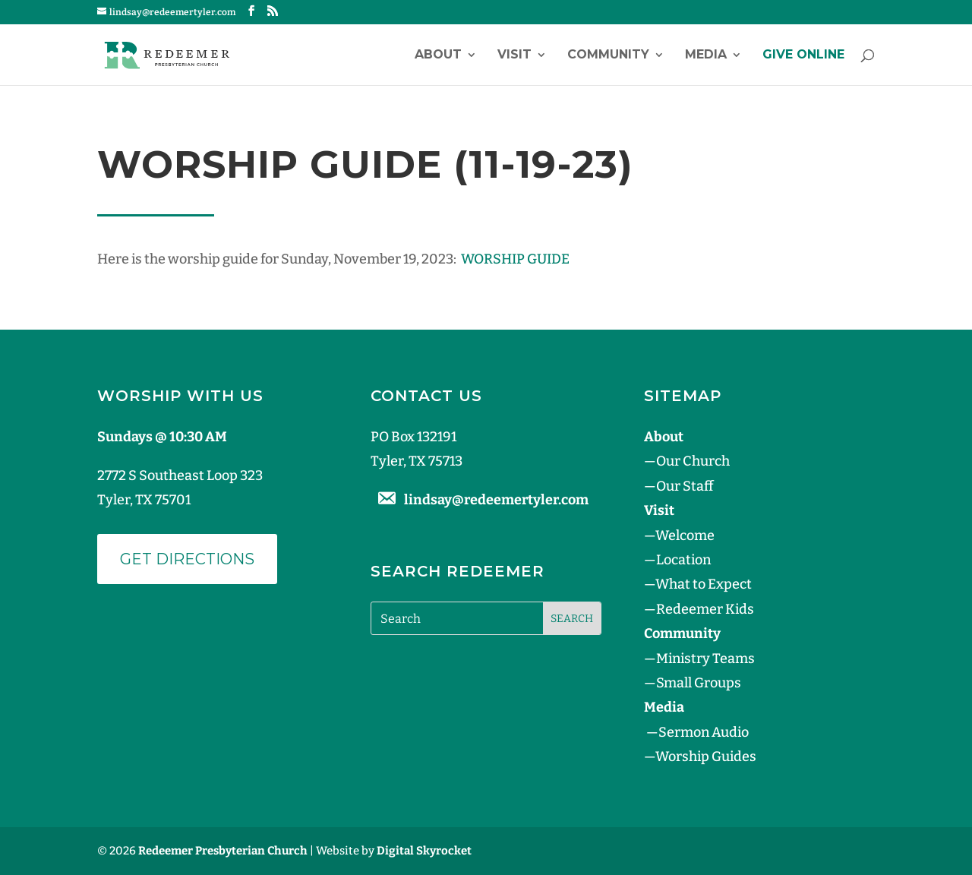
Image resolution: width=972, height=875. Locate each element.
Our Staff (684, 486)
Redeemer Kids (705, 609)
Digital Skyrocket (424, 851)
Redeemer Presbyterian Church (223, 851)
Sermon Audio (703, 732)
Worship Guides (705, 756)
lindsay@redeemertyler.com (496, 499)
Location (683, 559)
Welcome (685, 535)
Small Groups (698, 682)
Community (608, 55)
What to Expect (703, 584)
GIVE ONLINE (803, 55)
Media (706, 55)
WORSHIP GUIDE (515, 259)
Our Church (693, 461)
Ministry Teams (705, 658)
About (438, 55)
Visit (514, 55)
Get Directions (187, 559)
